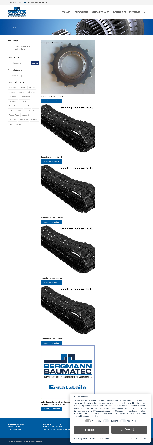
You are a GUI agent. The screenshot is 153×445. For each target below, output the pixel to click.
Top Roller (12, 119)
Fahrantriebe (25, 97)
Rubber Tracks (14, 115)
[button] (144, 12)
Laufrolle (19, 110)
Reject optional (91, 430)
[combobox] (23, 76)
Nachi (35, 110)
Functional (114, 421)
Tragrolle (34, 119)
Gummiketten (14, 106)
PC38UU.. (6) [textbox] (23, 76)
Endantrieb (31, 92)
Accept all (129, 430)
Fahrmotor (13, 101)
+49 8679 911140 (15, 2)
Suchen (35, 63)
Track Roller (23, 119)
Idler (10, 110)
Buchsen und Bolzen (16, 92)
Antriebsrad (13, 87)
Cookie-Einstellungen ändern (33, 441)
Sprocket (25, 115)
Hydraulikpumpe (28, 106)
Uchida (18, 124)
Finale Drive (24, 101)
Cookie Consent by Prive (139, 439)
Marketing (131, 421)
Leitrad (27, 110)
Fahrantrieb (13, 97)
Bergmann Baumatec (15, 441)
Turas (11, 124)
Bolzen (23, 87)
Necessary (96, 421)
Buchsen (32, 87)
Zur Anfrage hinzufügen (51, 101)
